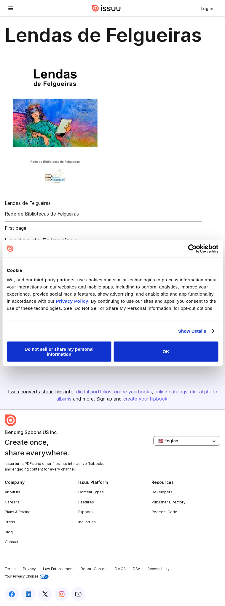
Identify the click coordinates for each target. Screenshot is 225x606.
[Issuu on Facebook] (12, 594)
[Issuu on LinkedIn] (28, 594)
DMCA (120, 569)
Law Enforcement (58, 569)
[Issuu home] (106, 8)
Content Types (91, 492)
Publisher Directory (168, 502)
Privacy (29, 569)
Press (10, 522)
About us (12, 492)
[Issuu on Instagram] (62, 594)
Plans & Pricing (18, 512)
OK (165, 351)
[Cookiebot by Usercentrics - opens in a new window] (192, 248)
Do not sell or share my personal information (59, 351)
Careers (12, 502)
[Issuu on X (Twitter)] (45, 594)
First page (15, 228)
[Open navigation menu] (11, 8)
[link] (207, 8)
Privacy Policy (72, 300)
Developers (162, 492)
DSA (136, 569)
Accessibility (158, 569)
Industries (87, 522)
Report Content (94, 569)
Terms (10, 569)
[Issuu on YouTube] (78, 594)
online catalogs (170, 392)
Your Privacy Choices (27, 576)
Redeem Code (164, 512)
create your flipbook (145, 399)
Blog (9, 532)
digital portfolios (93, 392)
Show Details (192, 331)
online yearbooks (133, 392)
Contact (11, 542)
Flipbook (86, 512)
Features (86, 502)
